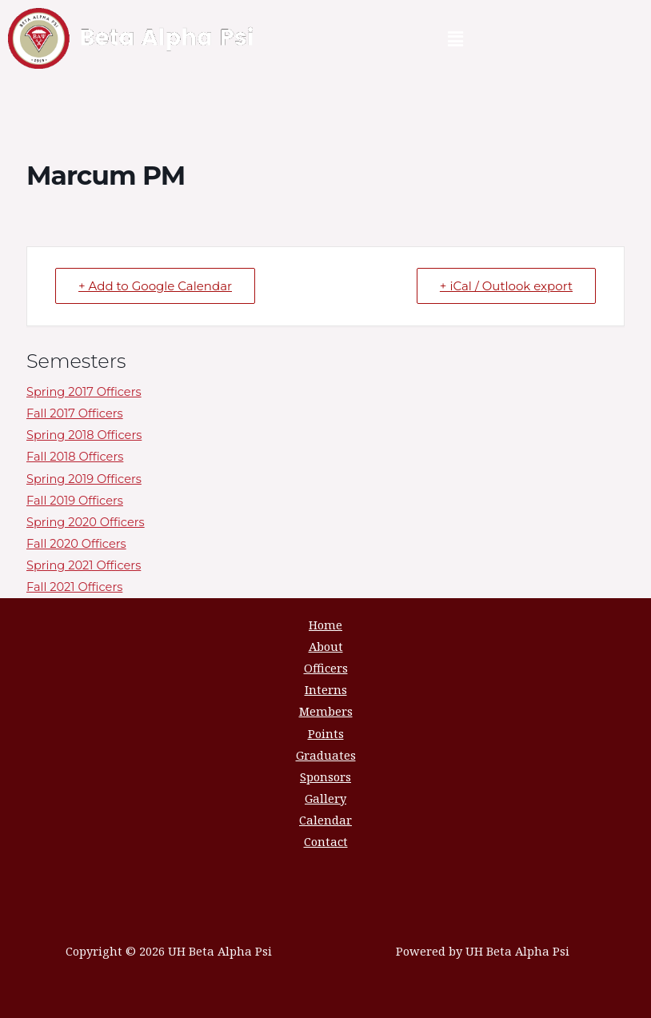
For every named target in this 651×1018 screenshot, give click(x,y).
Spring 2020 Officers (85, 522)
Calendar (325, 820)
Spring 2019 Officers (84, 479)
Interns (326, 689)
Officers (326, 668)
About (326, 646)
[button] (455, 38)
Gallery (325, 798)
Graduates (326, 755)
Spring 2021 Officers (83, 565)
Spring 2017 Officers (84, 392)
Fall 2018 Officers (74, 456)
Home (325, 625)
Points (326, 733)
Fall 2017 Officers (74, 413)
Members (326, 711)
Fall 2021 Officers (74, 587)
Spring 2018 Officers (84, 435)
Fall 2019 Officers (74, 500)
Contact (326, 841)
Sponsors (325, 776)
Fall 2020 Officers (76, 544)
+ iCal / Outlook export (506, 285)
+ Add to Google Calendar (155, 285)
